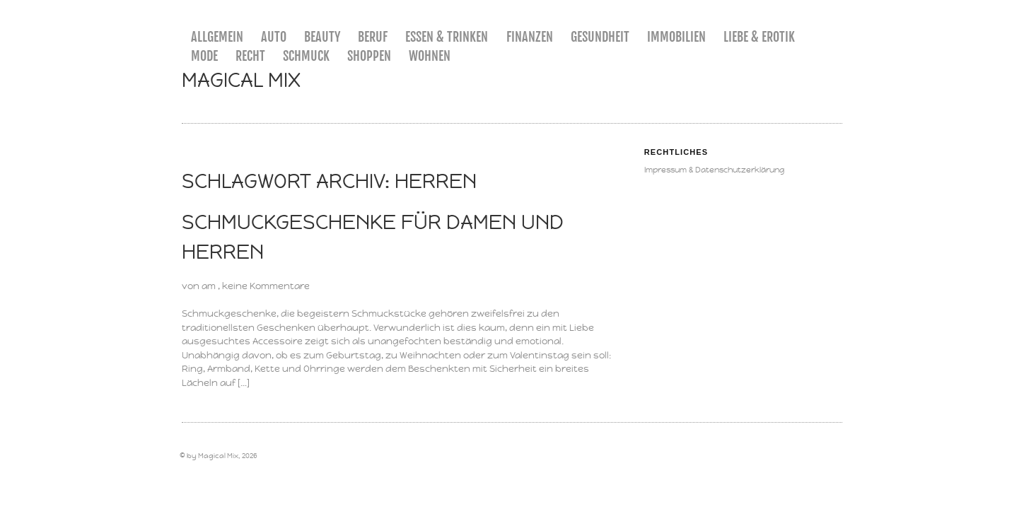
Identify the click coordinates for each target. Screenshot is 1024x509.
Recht (250, 56)
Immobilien (676, 37)
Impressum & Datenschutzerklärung (714, 170)
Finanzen (529, 37)
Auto (273, 37)
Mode (204, 56)
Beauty (322, 37)
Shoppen (369, 56)
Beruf (373, 37)
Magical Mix (241, 80)
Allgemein (217, 37)
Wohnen (429, 56)
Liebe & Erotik (759, 37)
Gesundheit (600, 37)
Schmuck (306, 56)
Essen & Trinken (446, 37)
